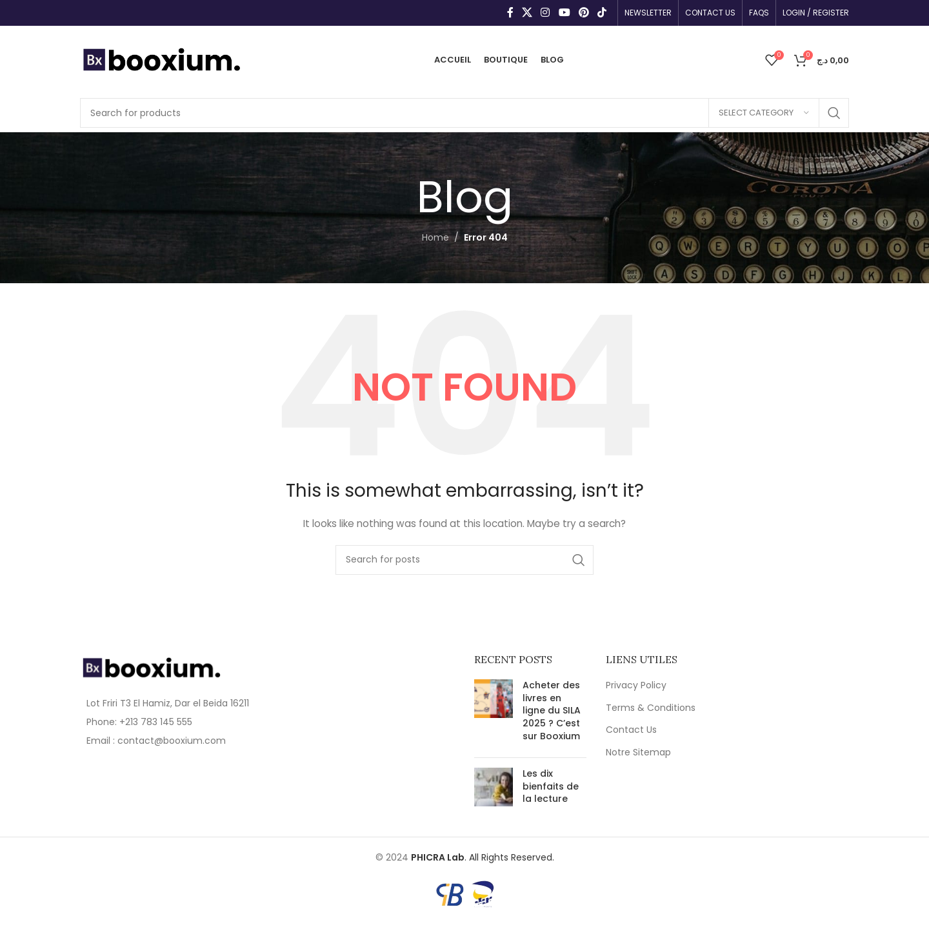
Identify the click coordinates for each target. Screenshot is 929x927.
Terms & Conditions (650, 708)
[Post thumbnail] (493, 713)
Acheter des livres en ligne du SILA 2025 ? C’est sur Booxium (552, 710)
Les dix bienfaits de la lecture (551, 786)
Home (435, 237)
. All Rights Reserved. (482, 857)
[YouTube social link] (564, 13)
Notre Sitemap (638, 752)
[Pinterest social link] (583, 13)
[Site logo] (161, 58)
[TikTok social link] (602, 13)
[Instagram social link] (545, 13)
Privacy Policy (636, 685)
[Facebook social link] (510, 13)
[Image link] (151, 667)
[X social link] (526, 13)
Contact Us (631, 730)
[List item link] (169, 722)
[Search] (464, 113)
